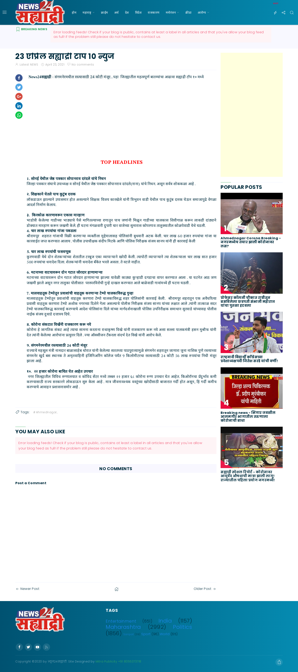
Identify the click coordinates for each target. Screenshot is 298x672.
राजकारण (154, 12)
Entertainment (121, 621)
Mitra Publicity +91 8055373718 (118, 661)
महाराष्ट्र (87, 12)
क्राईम (104, 12)
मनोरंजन (171, 12)
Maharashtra (123, 627)
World (165, 634)
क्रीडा (188, 12)
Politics (182, 627)
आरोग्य (202, 12)
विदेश (138, 12)
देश (127, 12)
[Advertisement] (252, 115)
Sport (146, 634)
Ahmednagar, (45, 412)
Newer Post (27, 588)
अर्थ (116, 12)
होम (74, 12)
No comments (83, 64)
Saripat (128, 634)
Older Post (205, 588)
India (165, 620)
